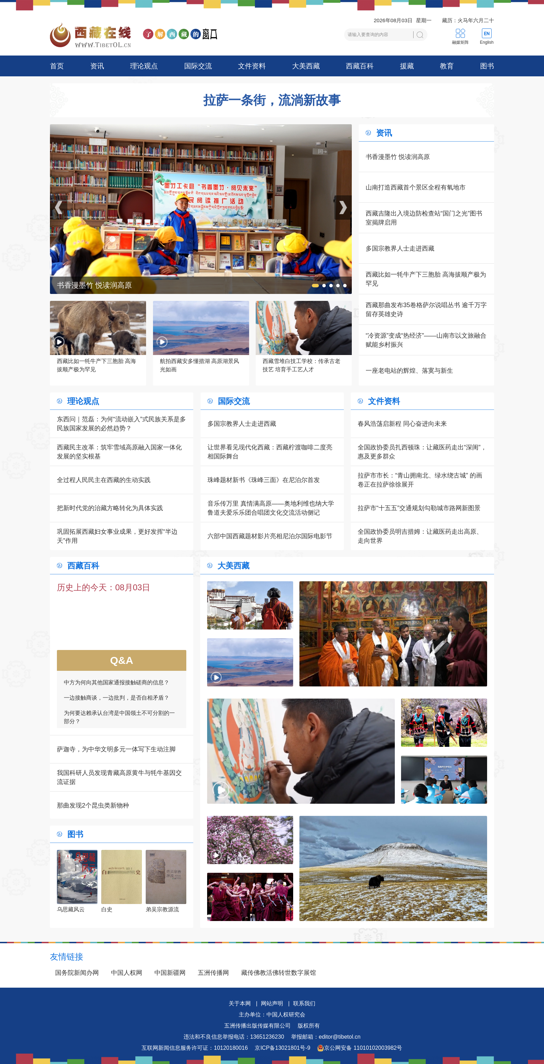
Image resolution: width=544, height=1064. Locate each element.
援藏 (407, 66)
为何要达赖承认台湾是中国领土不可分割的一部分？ (119, 722)
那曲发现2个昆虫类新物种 (93, 805)
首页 (57, 66)
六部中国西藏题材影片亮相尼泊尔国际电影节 (269, 536)
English (486, 42)
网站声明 (272, 1003)
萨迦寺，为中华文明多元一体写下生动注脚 (116, 749)
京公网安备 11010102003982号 (359, 1048)
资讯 (97, 66)
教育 (447, 66)
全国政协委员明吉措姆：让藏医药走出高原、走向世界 (420, 536)
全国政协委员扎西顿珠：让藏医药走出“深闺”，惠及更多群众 (422, 452)
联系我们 (304, 1003)
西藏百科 (360, 66)
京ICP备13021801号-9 (282, 1048)
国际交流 (198, 66)
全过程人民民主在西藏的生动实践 (104, 479)
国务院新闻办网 (77, 972)
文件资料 (252, 66)
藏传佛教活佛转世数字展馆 (278, 972)
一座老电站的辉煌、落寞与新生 (409, 370)
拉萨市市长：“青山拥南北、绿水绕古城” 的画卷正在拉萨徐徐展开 (420, 480)
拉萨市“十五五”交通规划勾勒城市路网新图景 (419, 508)
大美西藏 (306, 66)
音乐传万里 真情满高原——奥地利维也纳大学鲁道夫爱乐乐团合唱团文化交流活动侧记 (270, 508)
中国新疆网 (170, 972)
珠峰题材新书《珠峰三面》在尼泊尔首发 (263, 479)
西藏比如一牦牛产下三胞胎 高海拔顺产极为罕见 (426, 279)
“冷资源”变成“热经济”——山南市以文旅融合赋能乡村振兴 (426, 340)
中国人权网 (126, 972)
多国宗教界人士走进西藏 (400, 248)
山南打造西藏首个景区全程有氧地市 (416, 187)
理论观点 (144, 66)
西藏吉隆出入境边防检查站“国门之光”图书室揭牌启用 (424, 218)
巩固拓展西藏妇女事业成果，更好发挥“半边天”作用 (117, 536)
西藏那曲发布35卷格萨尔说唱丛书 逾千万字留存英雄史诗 (426, 310)
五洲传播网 (213, 972)
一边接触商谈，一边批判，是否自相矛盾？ (116, 703)
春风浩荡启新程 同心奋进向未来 (402, 423)
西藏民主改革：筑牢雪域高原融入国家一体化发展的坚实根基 (119, 452)
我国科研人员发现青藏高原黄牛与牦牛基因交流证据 (119, 777)
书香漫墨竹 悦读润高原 (398, 156)
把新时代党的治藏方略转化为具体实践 (110, 508)
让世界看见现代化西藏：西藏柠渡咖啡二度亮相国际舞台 (269, 452)
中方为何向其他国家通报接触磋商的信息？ (116, 688)
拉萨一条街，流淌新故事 (272, 100)
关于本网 (240, 1003)
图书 (487, 66)
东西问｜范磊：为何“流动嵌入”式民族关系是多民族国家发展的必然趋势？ (121, 424)
